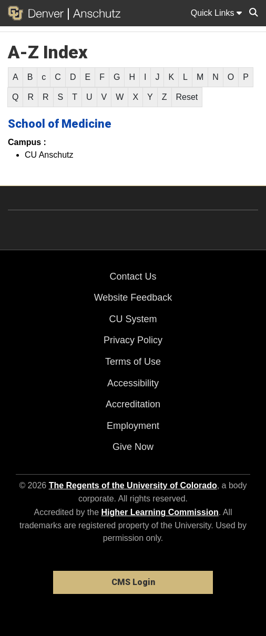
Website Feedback (133, 297)
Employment (133, 425)
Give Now (133, 447)
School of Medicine (59, 123)
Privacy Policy (133, 340)
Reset (187, 97)
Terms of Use (133, 361)
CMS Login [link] (133, 582)
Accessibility (133, 383)
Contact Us (132, 276)
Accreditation (133, 404)
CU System (133, 319)
